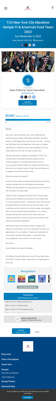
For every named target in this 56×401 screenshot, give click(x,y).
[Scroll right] (50, 279)
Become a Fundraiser (10, 373)
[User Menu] (52, 7)
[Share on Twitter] (25, 45)
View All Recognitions (27, 287)
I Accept (27, 397)
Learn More (27, 393)
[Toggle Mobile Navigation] (6, 8)
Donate (27, 103)
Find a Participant (10, 359)
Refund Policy (8, 386)
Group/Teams (8, 381)
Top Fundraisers (8, 377)
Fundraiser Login (28, 93)
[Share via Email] (29, 45)
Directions (39, 40)
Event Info (7, 364)
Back (37, 332)
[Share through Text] (33, 45)
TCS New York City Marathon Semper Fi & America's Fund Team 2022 (28, 27)
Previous (4, 62)
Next (53, 62)
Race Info (6, 354)
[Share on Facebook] (21, 45)
